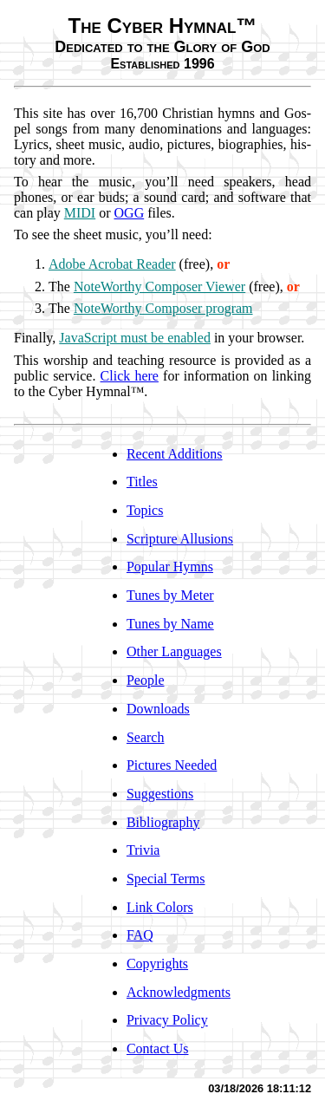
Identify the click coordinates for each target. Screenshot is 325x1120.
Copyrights (157, 963)
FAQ (140, 935)
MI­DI (79, 212)
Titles (142, 481)
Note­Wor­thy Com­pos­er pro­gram (163, 308)
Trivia (143, 850)
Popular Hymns (170, 566)
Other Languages (174, 651)
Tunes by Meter (170, 595)
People (146, 680)
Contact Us (158, 1048)
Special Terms (166, 878)
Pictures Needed (172, 765)
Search (146, 737)
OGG (129, 212)
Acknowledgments (179, 992)
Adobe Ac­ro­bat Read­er (112, 264)
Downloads (158, 708)
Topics (145, 510)
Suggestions (160, 793)
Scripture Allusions (180, 538)
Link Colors (160, 907)
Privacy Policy (167, 1020)
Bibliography (163, 822)
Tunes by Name (170, 623)
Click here (130, 375)
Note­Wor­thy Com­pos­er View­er (159, 286)
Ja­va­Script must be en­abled (135, 337)
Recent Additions (175, 453)
